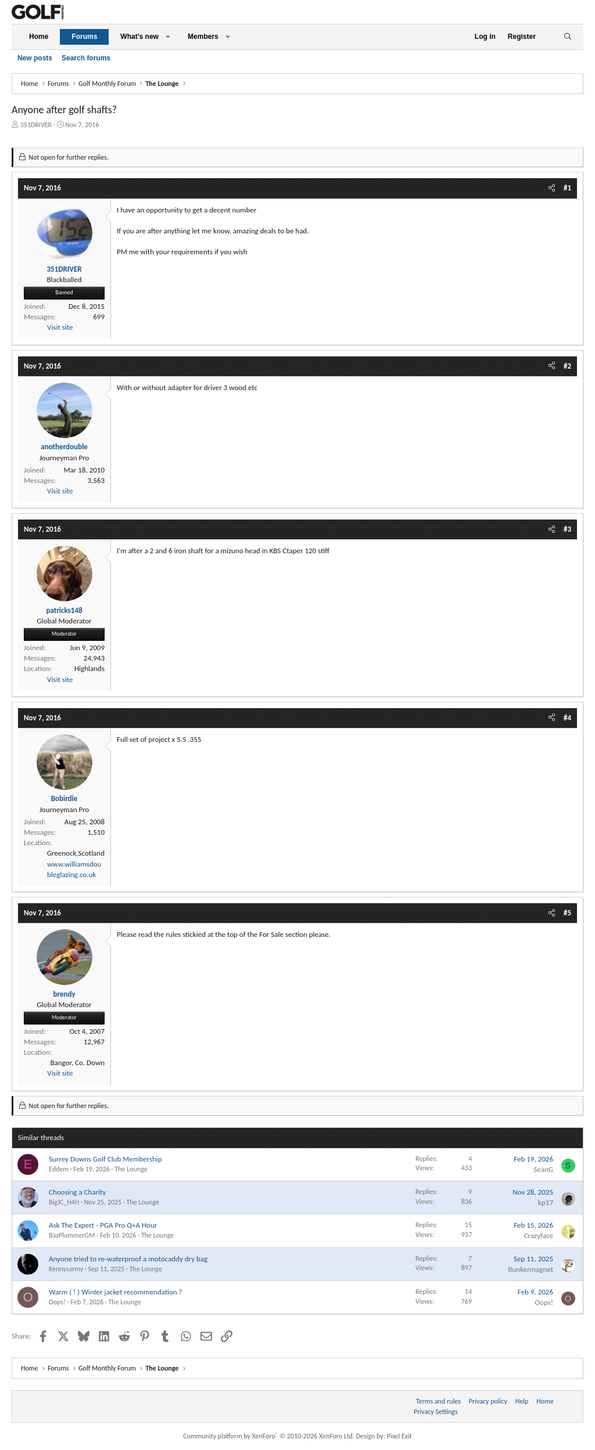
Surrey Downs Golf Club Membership (105, 1159)
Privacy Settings (436, 1412)
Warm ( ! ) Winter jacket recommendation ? (115, 1291)
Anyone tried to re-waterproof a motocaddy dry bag (128, 1258)
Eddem (59, 1169)
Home (38, 37)
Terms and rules (438, 1401)
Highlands (89, 668)
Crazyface (538, 1235)
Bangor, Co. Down (77, 1062)
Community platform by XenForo (268, 1436)
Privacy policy (488, 1401)
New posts (34, 58)
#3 (567, 529)
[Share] (552, 188)
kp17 (545, 1202)
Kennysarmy (66, 1269)
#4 (567, 717)
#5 (567, 912)
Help (522, 1401)
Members (203, 37)
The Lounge (130, 1169)
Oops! (57, 1302)
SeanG (543, 1169)
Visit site (60, 327)
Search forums (86, 58)
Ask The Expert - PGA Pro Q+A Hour (103, 1225)
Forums (84, 37)
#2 (567, 366)
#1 (567, 187)
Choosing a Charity (77, 1192)
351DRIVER (36, 125)
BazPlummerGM (72, 1235)
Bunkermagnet (530, 1269)
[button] (168, 37)
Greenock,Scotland (76, 853)
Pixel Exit (399, 1436)
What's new (139, 37)
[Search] (567, 37)
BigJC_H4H (64, 1202)
